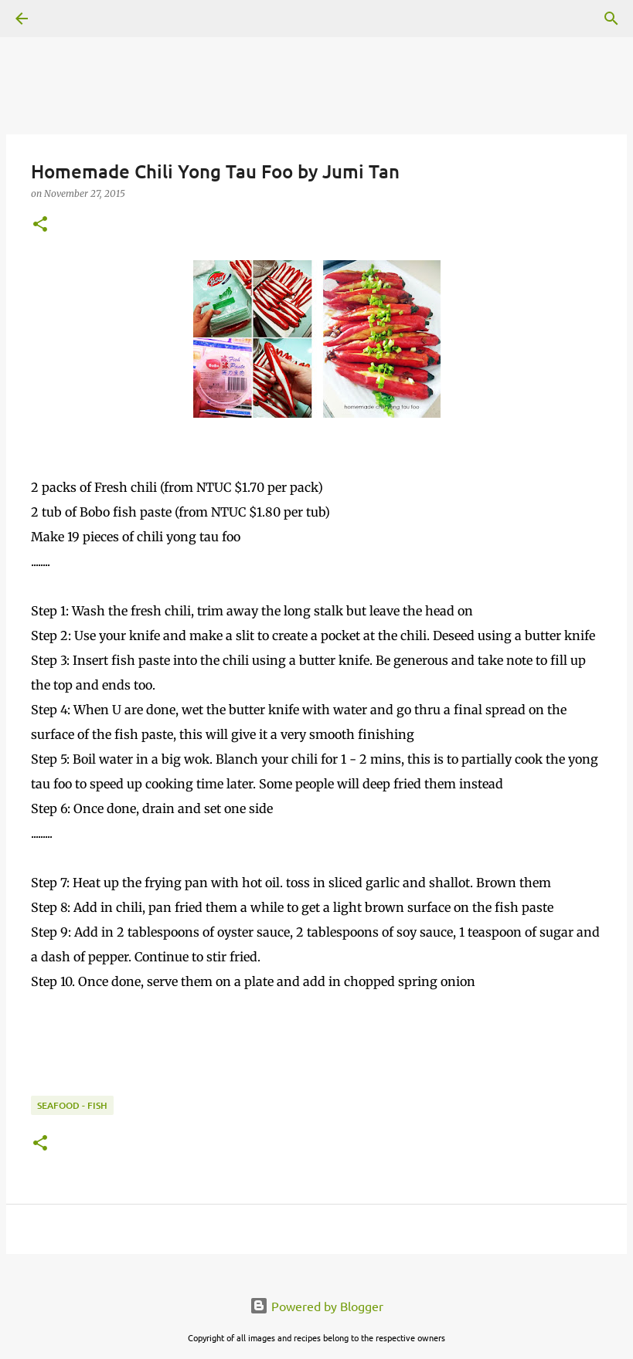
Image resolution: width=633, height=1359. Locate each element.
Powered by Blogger (316, 1305)
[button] (40, 225)
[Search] (65, 18)
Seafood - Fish (72, 1105)
